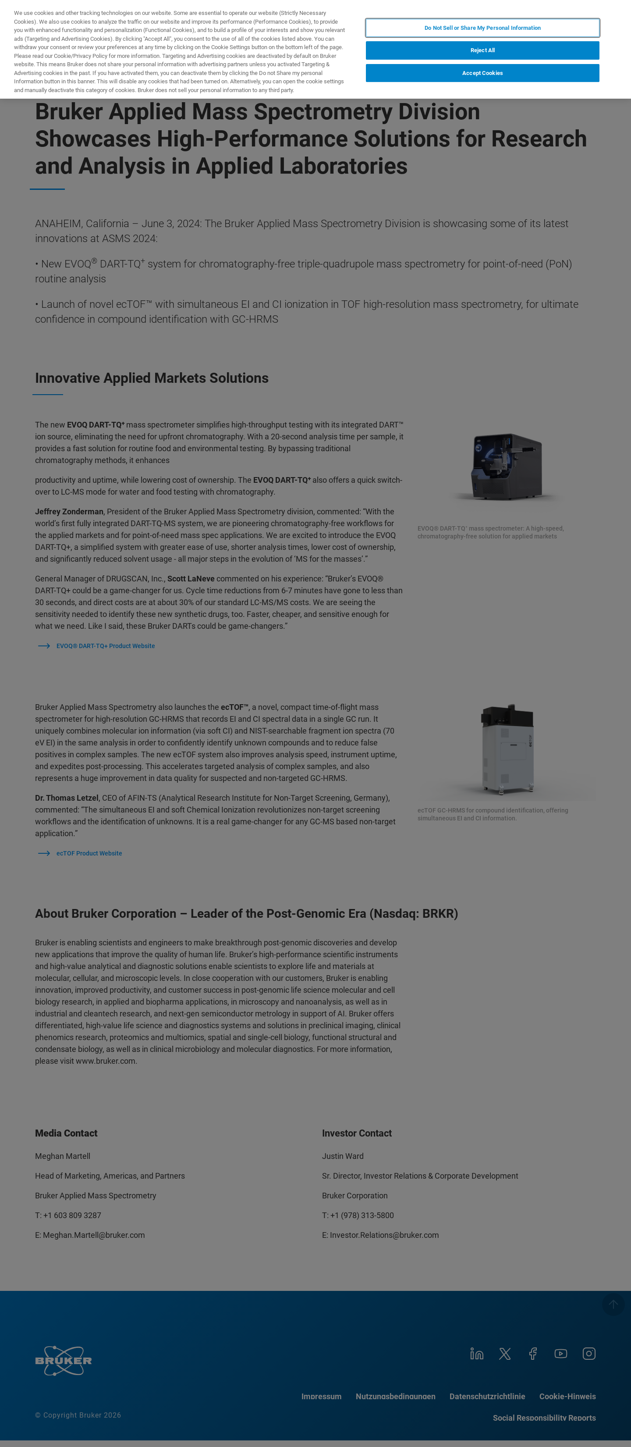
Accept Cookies (482, 73)
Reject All (483, 50)
